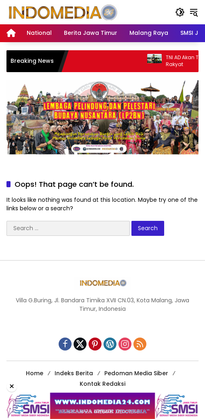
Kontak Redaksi (102, 384)
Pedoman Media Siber (136, 373)
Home (34, 373)
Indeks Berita (74, 373)
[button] (180, 12)
